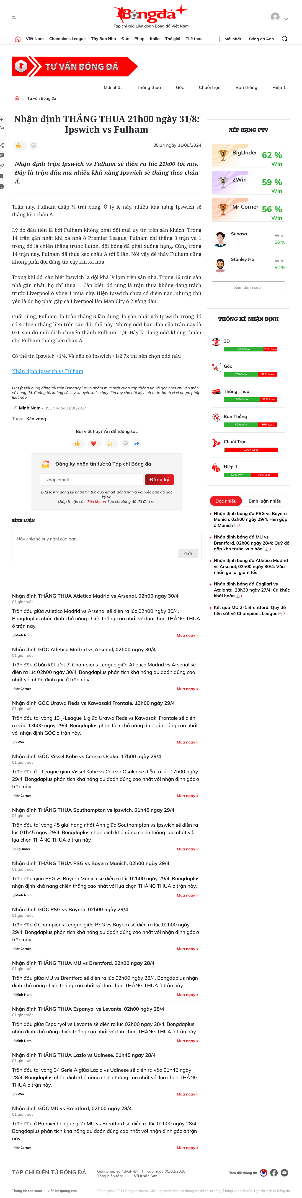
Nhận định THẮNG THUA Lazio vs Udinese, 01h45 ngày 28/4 (84, 1053)
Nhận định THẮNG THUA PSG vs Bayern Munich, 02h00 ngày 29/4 (91, 861)
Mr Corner (246, 206)
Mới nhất (232, 38)
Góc (176, 87)
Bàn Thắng (235, 416)
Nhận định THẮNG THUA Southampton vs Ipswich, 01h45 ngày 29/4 (93, 808)
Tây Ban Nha (103, 38)
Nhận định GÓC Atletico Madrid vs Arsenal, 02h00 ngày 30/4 (84, 648)
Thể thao (194, 38)
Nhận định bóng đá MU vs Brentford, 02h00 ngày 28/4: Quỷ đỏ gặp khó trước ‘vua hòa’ (252, 543)
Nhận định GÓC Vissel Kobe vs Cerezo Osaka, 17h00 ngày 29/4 (86, 755)
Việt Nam (35, 38)
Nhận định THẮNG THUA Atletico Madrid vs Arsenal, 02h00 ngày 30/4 (95, 594)
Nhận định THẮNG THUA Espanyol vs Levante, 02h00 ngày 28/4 (88, 1007)
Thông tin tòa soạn (27, 1188)
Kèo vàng (36, 418)
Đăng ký (158, 478)
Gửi (188, 551)
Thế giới (172, 38)
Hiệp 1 (276, 87)
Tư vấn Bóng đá (41, 98)
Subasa (239, 234)
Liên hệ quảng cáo (62, 1188)
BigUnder (245, 152)
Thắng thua (145, 87)
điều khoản (96, 499)
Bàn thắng (243, 87)
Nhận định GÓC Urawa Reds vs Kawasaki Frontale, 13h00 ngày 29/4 (93, 701)
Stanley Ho (242, 259)
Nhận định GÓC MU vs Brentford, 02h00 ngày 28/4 (72, 1107)
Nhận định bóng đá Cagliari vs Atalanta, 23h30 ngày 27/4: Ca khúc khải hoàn (252, 590)
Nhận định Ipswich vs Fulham (48, 371)
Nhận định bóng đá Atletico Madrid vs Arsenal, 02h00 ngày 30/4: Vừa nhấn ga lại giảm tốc (251, 566)
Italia (155, 38)
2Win (240, 179)
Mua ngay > (188, 633)
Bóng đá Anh (261, 38)
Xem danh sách (248, 287)
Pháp (139, 38)
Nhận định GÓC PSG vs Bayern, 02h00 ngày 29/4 (70, 908)
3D (227, 341)
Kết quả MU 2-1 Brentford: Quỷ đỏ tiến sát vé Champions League (250, 611)
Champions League (67, 38)
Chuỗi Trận (235, 441)
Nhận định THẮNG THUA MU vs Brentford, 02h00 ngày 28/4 (83, 961)
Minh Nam (30, 408)
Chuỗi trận (206, 87)
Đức (125, 38)
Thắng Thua (236, 391)
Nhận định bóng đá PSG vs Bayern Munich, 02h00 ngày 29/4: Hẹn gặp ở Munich (251, 520)
